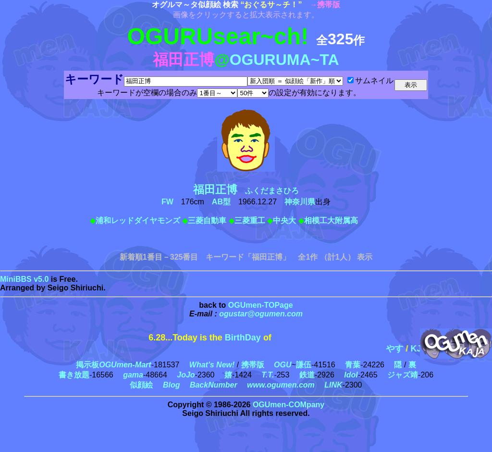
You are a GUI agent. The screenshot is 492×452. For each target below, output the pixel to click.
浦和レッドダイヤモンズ (138, 220)
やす (403, 348)
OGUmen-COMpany (288, 405)
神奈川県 (299, 202)
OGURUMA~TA (284, 59)
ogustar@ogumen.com (261, 314)
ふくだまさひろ (250, 191)
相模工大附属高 (331, 220)
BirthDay (243, 337)
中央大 (284, 220)
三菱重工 (249, 220)
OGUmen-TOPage (260, 305)
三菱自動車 (207, 220)
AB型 (221, 202)
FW (167, 202)
